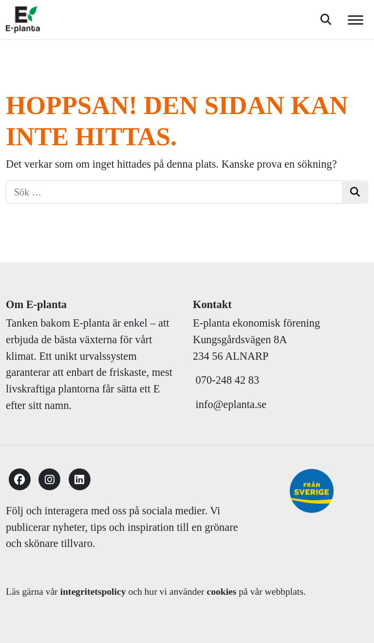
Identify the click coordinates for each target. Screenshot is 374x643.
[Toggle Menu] (355, 19)
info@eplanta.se (229, 404)
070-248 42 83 (228, 380)
